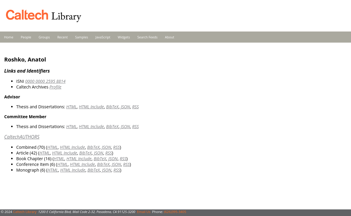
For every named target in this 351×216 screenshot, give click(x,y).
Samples (81, 37)
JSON (125, 107)
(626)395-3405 (175, 211)
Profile (55, 87)
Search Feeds (147, 37)
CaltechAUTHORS (21, 137)
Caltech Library (24, 211)
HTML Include (91, 107)
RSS (135, 107)
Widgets (124, 37)
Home (9, 37)
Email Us (144, 211)
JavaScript (103, 37)
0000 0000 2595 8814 (45, 81)
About (169, 37)
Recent (62, 37)
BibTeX (112, 107)
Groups (44, 37)
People (26, 37)
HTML (71, 107)
